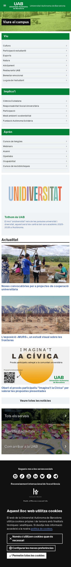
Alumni (35, 151)
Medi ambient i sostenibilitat (35, 116)
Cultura (35, 45)
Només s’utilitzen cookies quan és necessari (31, 538)
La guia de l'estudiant (35, 80)
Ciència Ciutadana (35, 101)
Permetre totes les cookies (27, 555)
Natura (35, 60)
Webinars (35, 146)
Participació (35, 111)
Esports (35, 55)
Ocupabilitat (35, 161)
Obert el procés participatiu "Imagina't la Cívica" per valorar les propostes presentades (35, 389)
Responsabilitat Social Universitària (35, 106)
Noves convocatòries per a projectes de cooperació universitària (35, 287)
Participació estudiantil (35, 50)
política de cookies (41, 528)
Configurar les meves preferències (31, 548)
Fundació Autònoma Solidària (35, 121)
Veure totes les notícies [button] (35, 400)
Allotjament (35, 65)
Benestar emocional (35, 75)
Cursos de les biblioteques (35, 166)
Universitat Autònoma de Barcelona (47, 6)
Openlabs (35, 156)
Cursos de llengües (35, 141)
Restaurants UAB (35, 70)
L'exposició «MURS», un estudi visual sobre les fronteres (32, 338)
